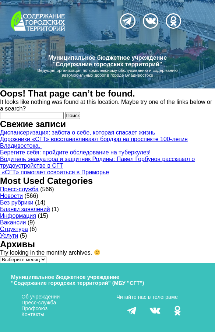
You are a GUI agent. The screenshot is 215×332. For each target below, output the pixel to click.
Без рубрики (17, 202)
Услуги (9, 236)
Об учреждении (40, 297)
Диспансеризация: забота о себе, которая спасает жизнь (77, 132)
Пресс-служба (19, 189)
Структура (14, 229)
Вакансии (13, 222)
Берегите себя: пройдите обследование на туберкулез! (75, 152)
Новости (11, 196)
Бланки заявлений (25, 209)
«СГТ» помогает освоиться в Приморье (54, 172)
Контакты (32, 314)
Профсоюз (34, 308)
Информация (18, 216)
